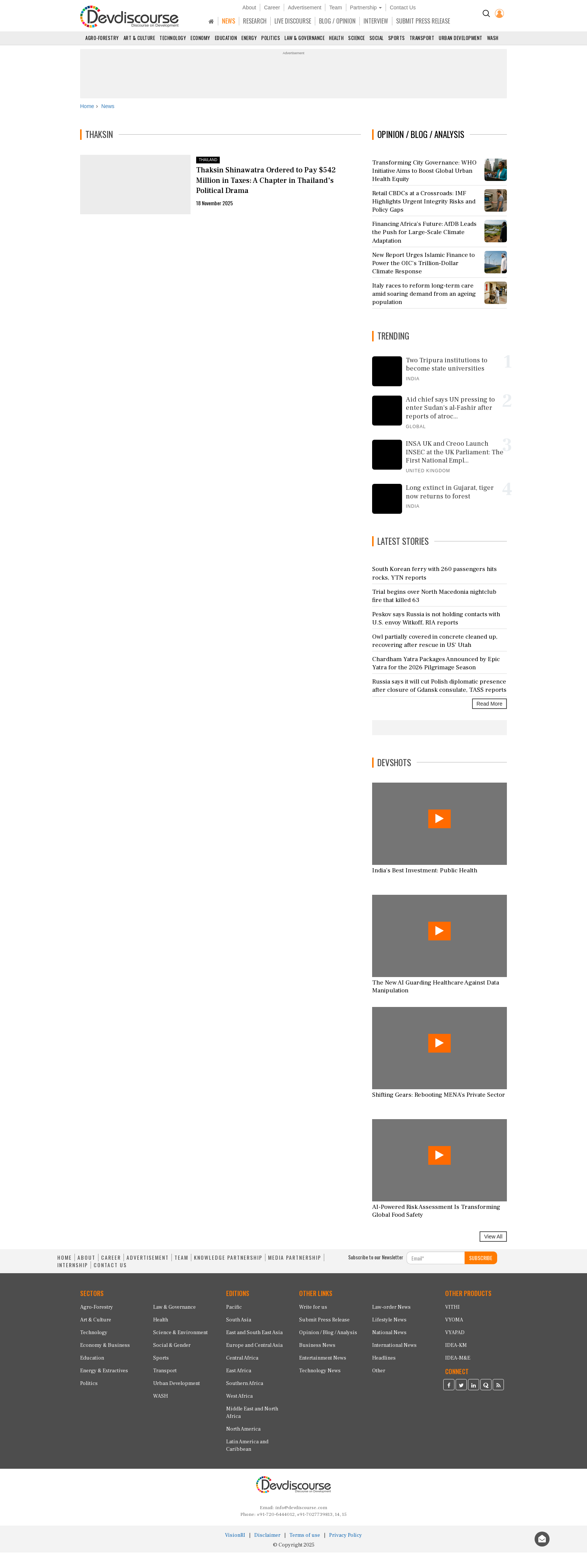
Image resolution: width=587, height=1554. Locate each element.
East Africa (238, 1372)
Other (378, 1372)
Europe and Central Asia (254, 1346)
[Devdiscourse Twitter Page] (461, 1387)
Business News (317, 1346)
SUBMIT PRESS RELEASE (423, 20)
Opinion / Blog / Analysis (328, 1334)
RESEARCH (255, 20)
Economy (200, 38)
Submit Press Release (324, 1321)
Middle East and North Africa (252, 1414)
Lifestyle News (389, 1321)
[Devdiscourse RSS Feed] (498, 1387)
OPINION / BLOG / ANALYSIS (420, 136)
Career (272, 7)
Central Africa (242, 1359)
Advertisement (304, 7)
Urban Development (461, 38)
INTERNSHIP (72, 1267)
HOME (64, 1259)
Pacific (234, 1308)
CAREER (111, 1259)
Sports (396, 38)
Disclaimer (267, 1536)
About (249, 7)
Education (226, 38)
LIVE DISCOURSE (292, 20)
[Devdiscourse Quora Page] (486, 1387)
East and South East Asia (254, 1334)
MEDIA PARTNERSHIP (294, 1259)
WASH (493, 38)
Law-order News (391, 1308)
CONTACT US (110, 1267)
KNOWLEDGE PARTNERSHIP (228, 1259)
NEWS (228, 20)
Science (356, 38)
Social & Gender (172, 1346)
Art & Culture (139, 38)
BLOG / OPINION (337, 20)
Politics (270, 38)
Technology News (320, 1372)
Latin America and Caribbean (247, 1447)
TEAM (181, 1259)
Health (336, 38)
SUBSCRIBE (480, 1259)
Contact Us (403, 7)
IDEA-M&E (457, 1359)
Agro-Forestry (102, 38)
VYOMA (454, 1321)
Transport (422, 38)
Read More (489, 705)
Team (335, 7)
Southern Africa (244, 1385)
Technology (172, 38)
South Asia (238, 1321)
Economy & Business (105, 1346)
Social (376, 38)
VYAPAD (455, 1334)
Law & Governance (305, 38)
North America (243, 1430)
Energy (249, 38)
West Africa (239, 1397)
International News (394, 1346)
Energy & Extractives (104, 1372)
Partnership (366, 7)
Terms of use (304, 1536)
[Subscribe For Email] (436, 1259)
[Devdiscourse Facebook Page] (448, 1387)
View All (493, 1238)
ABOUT (86, 1259)
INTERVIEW (376, 20)
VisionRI (235, 1536)
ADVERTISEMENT (148, 1259)
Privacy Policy (345, 1536)
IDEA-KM (456, 1346)
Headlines (384, 1359)
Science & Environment (180, 1334)
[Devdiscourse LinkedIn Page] (473, 1387)
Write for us (313, 1308)
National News (389, 1334)
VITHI (452, 1308)
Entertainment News (322, 1359)
